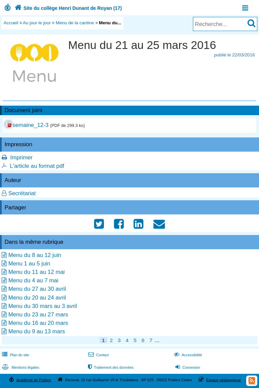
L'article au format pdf (37, 166)
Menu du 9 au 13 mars (36, 331)
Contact (98, 355)
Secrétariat (22, 193)
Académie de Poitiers (33, 380)
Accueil (11, 22)
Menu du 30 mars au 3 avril (42, 306)
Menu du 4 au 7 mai (33, 280)
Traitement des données (110, 367)
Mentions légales (20, 367)
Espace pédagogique (223, 380)
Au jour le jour (37, 22)
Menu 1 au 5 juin (29, 263)
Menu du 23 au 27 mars (38, 314)
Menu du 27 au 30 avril (37, 289)
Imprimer (21, 157)
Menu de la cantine (75, 22)
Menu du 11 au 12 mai (36, 272)
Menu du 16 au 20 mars (38, 323)
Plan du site (15, 355)
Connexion (187, 367)
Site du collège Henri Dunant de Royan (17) (67, 8)
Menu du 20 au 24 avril (37, 297)
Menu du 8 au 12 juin (34, 255)
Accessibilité (187, 355)
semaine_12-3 (30, 125)
